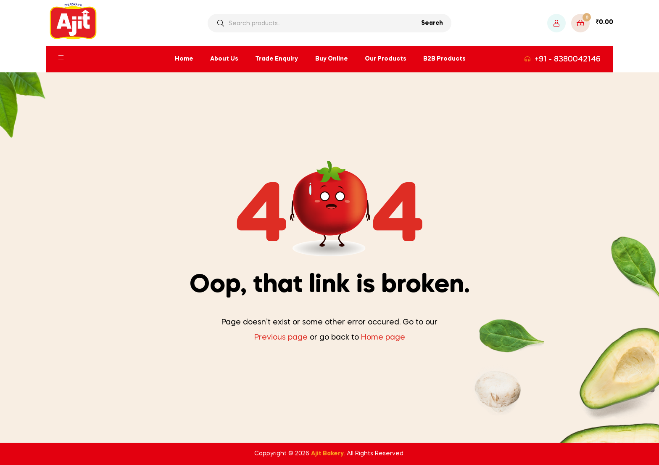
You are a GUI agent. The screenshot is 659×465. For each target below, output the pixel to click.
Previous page (281, 337)
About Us (224, 59)
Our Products (385, 59)
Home (184, 59)
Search (432, 23)
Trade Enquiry (276, 59)
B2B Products (444, 59)
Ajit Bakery (327, 454)
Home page (383, 337)
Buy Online (331, 59)
